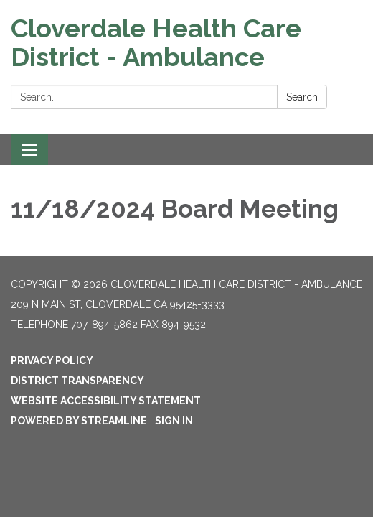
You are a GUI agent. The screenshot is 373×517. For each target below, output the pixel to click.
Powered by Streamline (79, 421)
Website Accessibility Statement (106, 400)
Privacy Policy (52, 360)
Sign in (174, 421)
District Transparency (77, 380)
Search (302, 97)
